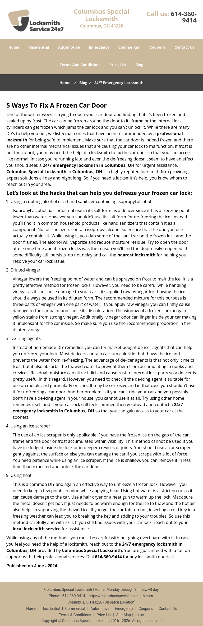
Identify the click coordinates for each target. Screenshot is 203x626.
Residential (39, 47)
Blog (139, 64)
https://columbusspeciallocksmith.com (121, 596)
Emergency (99, 47)
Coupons (157, 47)
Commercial (129, 47)
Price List (117, 64)
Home (13, 47)
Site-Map (123, 615)
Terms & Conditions (75, 615)
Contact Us (184, 47)
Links (139, 615)
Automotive (69, 47)
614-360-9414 (184, 16)
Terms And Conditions (80, 64)
